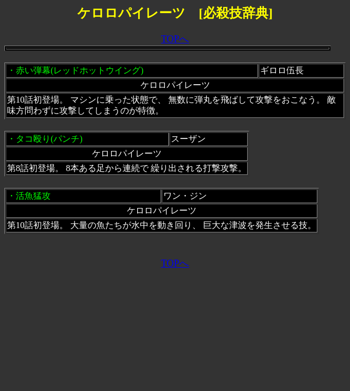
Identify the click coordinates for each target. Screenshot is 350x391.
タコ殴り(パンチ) (49, 138)
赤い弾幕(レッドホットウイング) (80, 70)
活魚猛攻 (33, 195)
